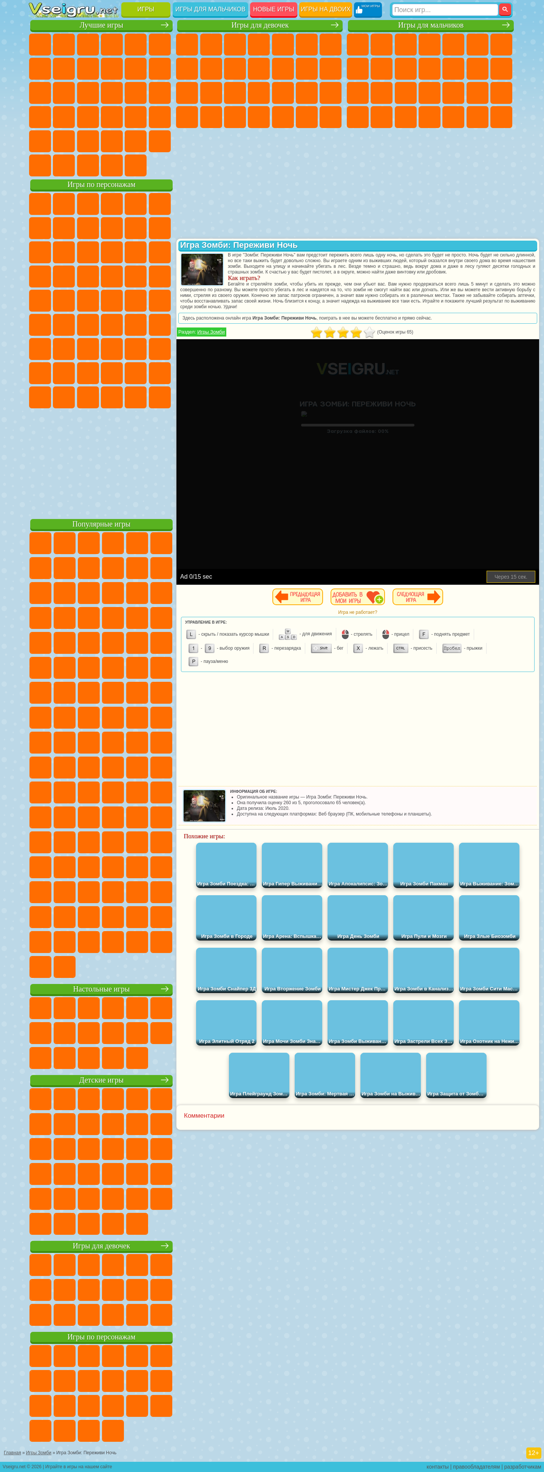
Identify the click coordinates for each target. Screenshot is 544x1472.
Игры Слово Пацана (160, 373)
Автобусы (429, 117)
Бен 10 (382, 117)
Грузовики (453, 69)
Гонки (501, 69)
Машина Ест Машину (501, 93)
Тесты (283, 45)
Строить (112, 165)
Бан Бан (64, 397)
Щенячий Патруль (88, 204)
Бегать (477, 117)
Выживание (453, 93)
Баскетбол (160, 141)
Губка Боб (64, 204)
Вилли (40, 204)
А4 (40, 349)
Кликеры (88, 93)
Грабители (477, 93)
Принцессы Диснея (187, 117)
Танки (429, 45)
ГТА (358, 117)
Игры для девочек (260, 25)
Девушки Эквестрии (211, 45)
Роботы (382, 93)
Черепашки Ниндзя (382, 69)
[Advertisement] (101, 462)
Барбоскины (88, 276)
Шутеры (453, 117)
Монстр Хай (307, 45)
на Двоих (136, 45)
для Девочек (64, 45)
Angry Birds (64, 252)
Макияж (331, 93)
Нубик (160, 349)
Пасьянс (112, 93)
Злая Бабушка (136, 228)
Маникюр (283, 93)
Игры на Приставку (136, 165)
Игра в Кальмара (160, 325)
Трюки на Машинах (136, 117)
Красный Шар (64, 228)
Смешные (136, 69)
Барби (259, 45)
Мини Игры (88, 117)
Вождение (40, 165)
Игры (146, 9)
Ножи (160, 93)
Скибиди (88, 397)
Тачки (160, 252)
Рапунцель (235, 93)
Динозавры (40, 117)
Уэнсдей (40, 397)
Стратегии (406, 45)
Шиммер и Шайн (88, 301)
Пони (187, 45)
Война (88, 165)
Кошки (259, 69)
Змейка (160, 117)
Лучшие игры (101, 25)
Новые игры (273, 9)
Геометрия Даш (88, 69)
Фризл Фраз (40, 301)
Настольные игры (101, 989)
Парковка (358, 45)
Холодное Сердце (235, 69)
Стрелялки (501, 117)
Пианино (307, 117)
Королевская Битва (477, 45)
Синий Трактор (40, 325)
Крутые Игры (112, 141)
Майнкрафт (501, 45)
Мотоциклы (406, 69)
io (160, 69)
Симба (136, 373)
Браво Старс (136, 325)
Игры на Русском (136, 93)
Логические (64, 93)
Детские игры (101, 1080)
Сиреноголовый (88, 325)
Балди (64, 349)
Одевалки (283, 69)
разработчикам (522, 1467)
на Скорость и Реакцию (112, 117)
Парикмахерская (307, 69)
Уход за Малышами (235, 117)
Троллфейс (88, 228)
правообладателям (476, 1467)
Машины (358, 69)
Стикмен (429, 69)
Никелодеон (88, 141)
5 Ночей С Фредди (160, 204)
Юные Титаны (160, 301)
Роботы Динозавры (429, 93)
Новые (40, 45)
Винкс (331, 117)
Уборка (283, 117)
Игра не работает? (357, 612)
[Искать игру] (445, 9)
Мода (211, 117)
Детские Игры (112, 45)
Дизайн (259, 117)
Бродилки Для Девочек (331, 45)
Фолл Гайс (64, 325)
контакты (438, 1467)
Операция (307, 93)
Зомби (453, 45)
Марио (136, 276)
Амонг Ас (112, 325)
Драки (477, 69)
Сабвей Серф (40, 252)
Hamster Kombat (136, 397)
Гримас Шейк (112, 397)
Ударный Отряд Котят (112, 276)
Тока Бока (88, 373)
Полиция (406, 93)
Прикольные (64, 117)
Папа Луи (187, 93)
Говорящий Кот (112, 204)
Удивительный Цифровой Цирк (160, 397)
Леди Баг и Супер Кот (112, 228)
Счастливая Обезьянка (112, 301)
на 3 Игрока (64, 141)
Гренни (88, 349)
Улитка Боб (40, 228)
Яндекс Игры (40, 69)
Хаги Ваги (112, 349)
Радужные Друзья (64, 373)
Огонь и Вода (235, 45)
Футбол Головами (64, 165)
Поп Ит (64, 69)
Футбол (382, 45)
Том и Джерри (136, 301)
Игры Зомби (211, 332)
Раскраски (187, 69)
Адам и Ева (64, 301)
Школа (136, 141)
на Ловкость (160, 45)
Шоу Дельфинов (112, 252)
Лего (160, 228)
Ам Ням (88, 252)
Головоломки (40, 141)
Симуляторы (88, 45)
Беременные (211, 93)
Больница (259, 93)
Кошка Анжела (211, 69)
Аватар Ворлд (112, 373)
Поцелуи (331, 69)
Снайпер (358, 93)
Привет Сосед (40, 373)
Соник (64, 276)
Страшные (40, 93)
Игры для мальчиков (210, 9)
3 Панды (136, 252)
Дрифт (406, 117)
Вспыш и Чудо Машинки (40, 276)
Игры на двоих (326, 9)
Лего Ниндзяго (136, 204)
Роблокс (136, 349)
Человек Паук (160, 276)
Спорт (112, 69)
